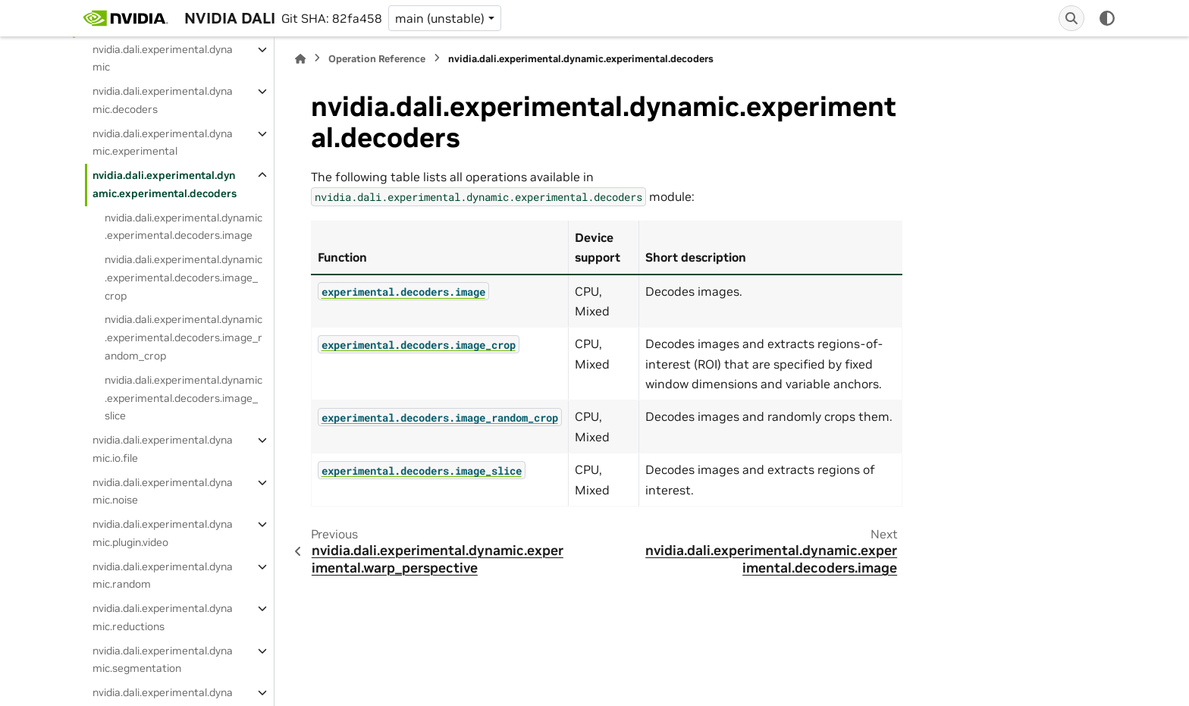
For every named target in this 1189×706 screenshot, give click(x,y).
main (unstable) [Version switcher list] (440, 18)
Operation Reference (376, 58)
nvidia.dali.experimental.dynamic (163, 58)
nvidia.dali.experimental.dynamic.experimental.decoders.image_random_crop (183, 337)
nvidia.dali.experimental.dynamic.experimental (163, 142)
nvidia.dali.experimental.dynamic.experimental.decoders (165, 184)
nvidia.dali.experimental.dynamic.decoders (163, 100)
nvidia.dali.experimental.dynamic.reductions (163, 617)
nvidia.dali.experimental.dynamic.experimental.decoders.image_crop (183, 278)
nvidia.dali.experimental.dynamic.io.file (163, 449)
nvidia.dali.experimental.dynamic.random (163, 575)
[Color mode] (1107, 18)
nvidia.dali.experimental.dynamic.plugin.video (163, 533)
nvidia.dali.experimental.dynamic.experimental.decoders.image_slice (183, 398)
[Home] (300, 59)
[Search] (1071, 18)
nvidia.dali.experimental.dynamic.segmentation (163, 660)
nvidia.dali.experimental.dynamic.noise (163, 491)
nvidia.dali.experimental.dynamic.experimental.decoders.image (183, 227)
